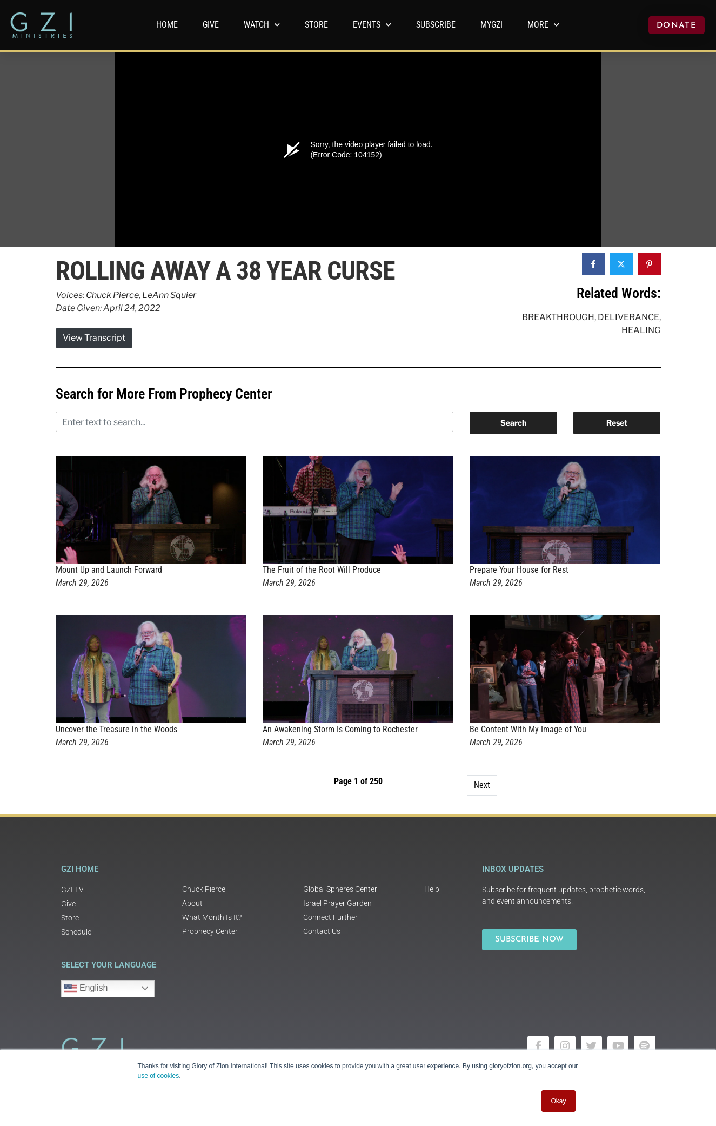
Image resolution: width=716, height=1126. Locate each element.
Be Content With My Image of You (528, 729)
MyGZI (491, 24)
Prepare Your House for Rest (519, 570)
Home (167, 24)
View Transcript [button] (94, 338)
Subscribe (436, 24)
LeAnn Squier (169, 295)
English (86, 988)
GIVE (211, 24)
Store (316, 24)
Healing (641, 330)
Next (482, 785)
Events (372, 24)
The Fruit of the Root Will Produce (322, 570)
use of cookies (158, 1075)
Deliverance (628, 317)
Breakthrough (558, 317)
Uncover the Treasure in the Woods (116, 729)
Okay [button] (558, 1101)
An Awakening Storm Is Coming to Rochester (340, 729)
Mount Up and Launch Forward (109, 570)
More (543, 24)
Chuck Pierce (112, 295)
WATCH (262, 24)
